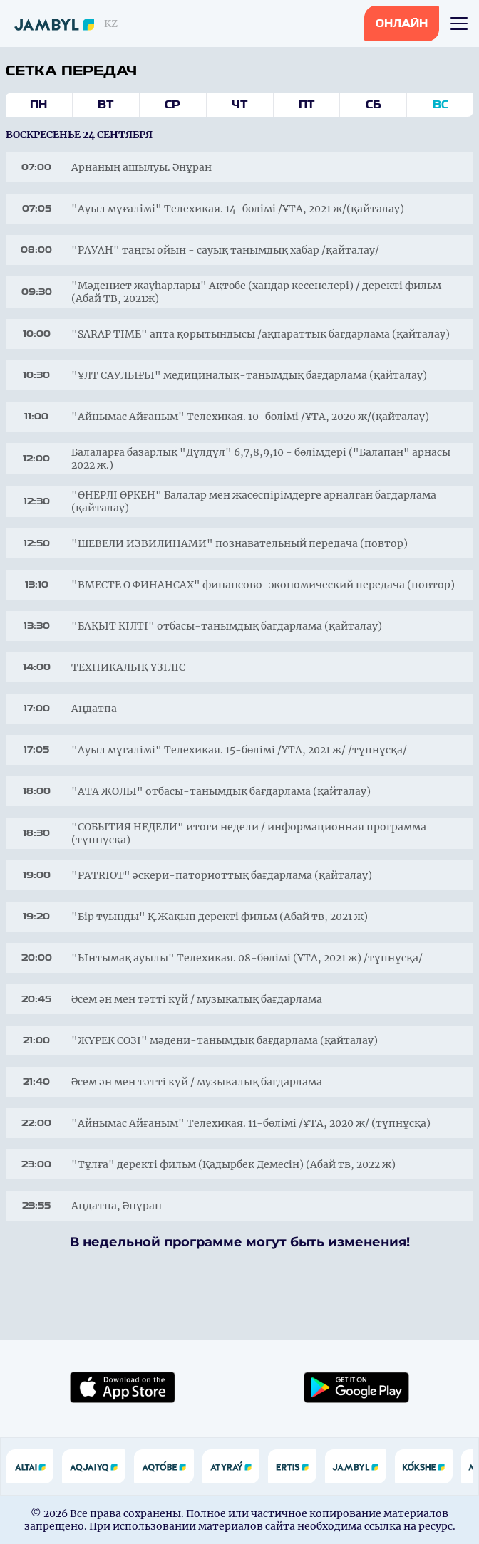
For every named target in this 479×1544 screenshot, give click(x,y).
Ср (172, 104)
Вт (105, 104)
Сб (373, 104)
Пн (38, 104)
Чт (239, 104)
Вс (440, 104)
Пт (306, 104)
